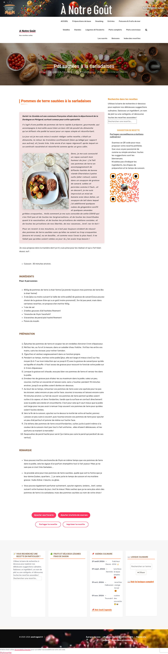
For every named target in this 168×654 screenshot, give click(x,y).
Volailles (66, 30)
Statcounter (6, 652)
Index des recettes (132, 38)
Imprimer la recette (75, 524)
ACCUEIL (64, 21)
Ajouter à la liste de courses (74, 515)
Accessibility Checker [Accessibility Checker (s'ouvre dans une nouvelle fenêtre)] (23, 649)
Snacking (99, 21)
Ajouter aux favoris (44, 515)
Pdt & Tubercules (84, 71)
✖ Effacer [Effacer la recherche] (141, 572)
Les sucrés (102, 38)
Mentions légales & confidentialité (118, 637)
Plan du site (141, 637)
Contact (105, 640)
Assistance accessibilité (122, 640)
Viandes (77, 30)
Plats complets (115, 30)
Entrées (111, 21)
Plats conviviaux (133, 30)
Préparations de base (81, 21)
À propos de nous (93, 637)
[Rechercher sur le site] (146, 29)
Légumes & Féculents (95, 30)
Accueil (43, 71)
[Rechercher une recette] (122, 121)
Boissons (116, 38)
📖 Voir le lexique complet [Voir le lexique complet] (141, 581)
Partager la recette (48, 524)
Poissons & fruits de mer (129, 21)
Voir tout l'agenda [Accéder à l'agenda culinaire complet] (102, 609)
